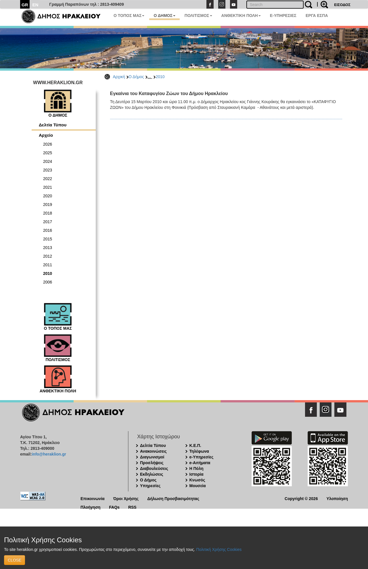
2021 (47, 187)
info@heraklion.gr (49, 454)
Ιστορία (196, 474)
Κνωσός (197, 480)
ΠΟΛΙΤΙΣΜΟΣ (198, 15)
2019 (47, 204)
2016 (47, 230)
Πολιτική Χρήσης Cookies (218, 549)
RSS (132, 507)
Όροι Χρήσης (126, 498)
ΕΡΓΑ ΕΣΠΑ (317, 15)
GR (25, 4)
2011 (47, 265)
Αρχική (119, 76)
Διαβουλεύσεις (154, 468)
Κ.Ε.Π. (195, 445)
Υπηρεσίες (150, 485)
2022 (47, 178)
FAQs (114, 507)
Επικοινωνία (92, 498)
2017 (47, 221)
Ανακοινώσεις (153, 451)
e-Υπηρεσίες (201, 457)
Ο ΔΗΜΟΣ (164, 15)
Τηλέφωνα (199, 451)
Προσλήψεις (152, 462)
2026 (47, 144)
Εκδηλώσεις (151, 474)
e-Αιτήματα (199, 462)
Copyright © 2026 (301, 498)
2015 (47, 239)
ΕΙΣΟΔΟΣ (342, 5)
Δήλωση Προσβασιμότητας (173, 498)
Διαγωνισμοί (152, 457)
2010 (160, 76)
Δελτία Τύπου (52, 124)
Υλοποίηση (337, 498)
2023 (47, 170)
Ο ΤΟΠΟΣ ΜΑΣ (129, 15)
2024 (47, 161)
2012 (47, 256)
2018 (47, 213)
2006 (47, 282)
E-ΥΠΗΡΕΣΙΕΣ (283, 15)
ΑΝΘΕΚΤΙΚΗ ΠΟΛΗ (241, 15)
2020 (47, 196)
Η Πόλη (196, 468)
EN (35, 4)
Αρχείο (46, 135)
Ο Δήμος (136, 76)
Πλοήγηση (90, 507)
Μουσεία (197, 485)
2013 (47, 247)
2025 (47, 153)
